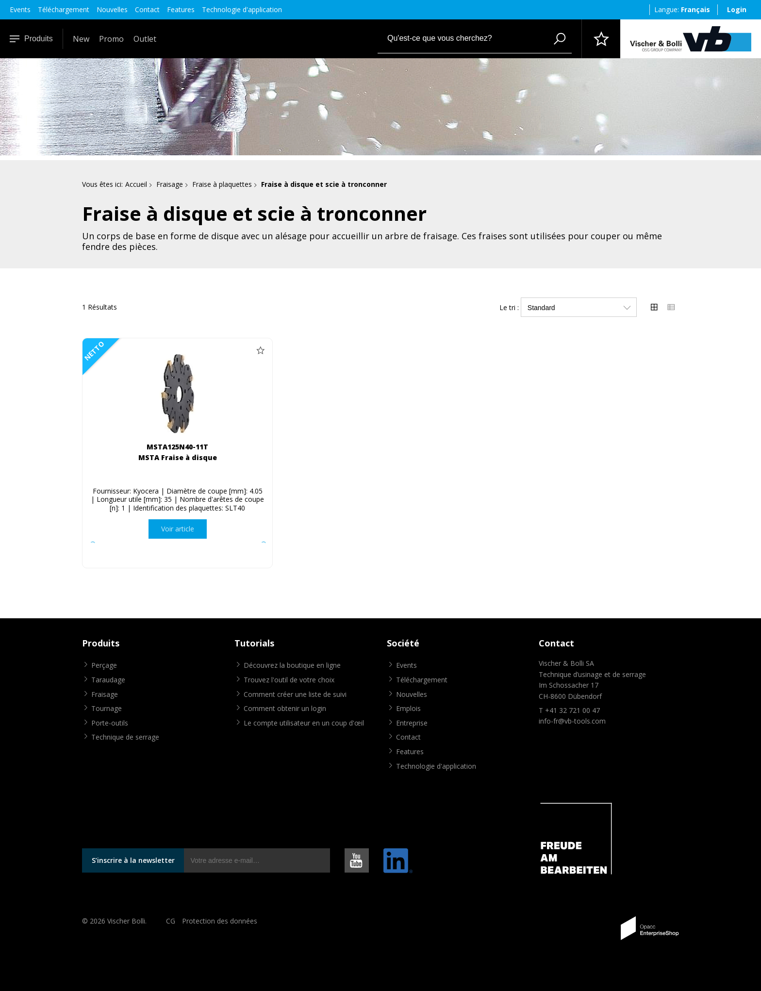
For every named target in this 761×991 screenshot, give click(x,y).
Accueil (136, 184)
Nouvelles (112, 9)
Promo (111, 38)
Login (736, 9)
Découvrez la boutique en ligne (292, 665)
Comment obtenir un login (285, 708)
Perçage (104, 665)
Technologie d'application (242, 9)
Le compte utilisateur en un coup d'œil (304, 722)
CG (170, 920)
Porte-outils (109, 722)
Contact (147, 9)
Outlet (144, 38)
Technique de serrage (125, 737)
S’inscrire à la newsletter (133, 860)
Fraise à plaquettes (222, 184)
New (81, 38)
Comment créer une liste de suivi (295, 694)
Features (181, 9)
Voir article (177, 528)
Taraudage (108, 679)
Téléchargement (63, 9)
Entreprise (412, 722)
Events (20, 9)
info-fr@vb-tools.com (572, 721)
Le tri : (509, 307)
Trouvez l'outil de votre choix (289, 679)
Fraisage (169, 184)
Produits (31, 38)
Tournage (106, 708)
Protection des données (219, 920)
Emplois (408, 708)
